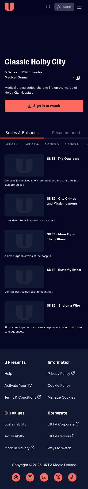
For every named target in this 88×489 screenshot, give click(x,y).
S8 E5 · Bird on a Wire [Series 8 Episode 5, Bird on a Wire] (63, 305)
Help (8, 373)
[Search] (48, 7)
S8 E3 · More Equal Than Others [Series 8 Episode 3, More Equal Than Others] (61, 236)
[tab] (66, 133)
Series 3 (11, 144)
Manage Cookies (61, 397)
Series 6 (72, 144)
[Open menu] (79, 7)
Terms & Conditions (20, 397)
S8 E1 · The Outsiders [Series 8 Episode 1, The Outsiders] (63, 158)
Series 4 (32, 144)
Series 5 (52, 144)
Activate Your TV (18, 385)
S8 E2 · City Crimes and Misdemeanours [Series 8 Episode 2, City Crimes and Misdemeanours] (62, 201)
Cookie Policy (59, 385)
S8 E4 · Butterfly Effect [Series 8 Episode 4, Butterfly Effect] (64, 269)
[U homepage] (9, 7)
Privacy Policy (59, 373)
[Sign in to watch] (44, 106)
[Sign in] (64, 7)
